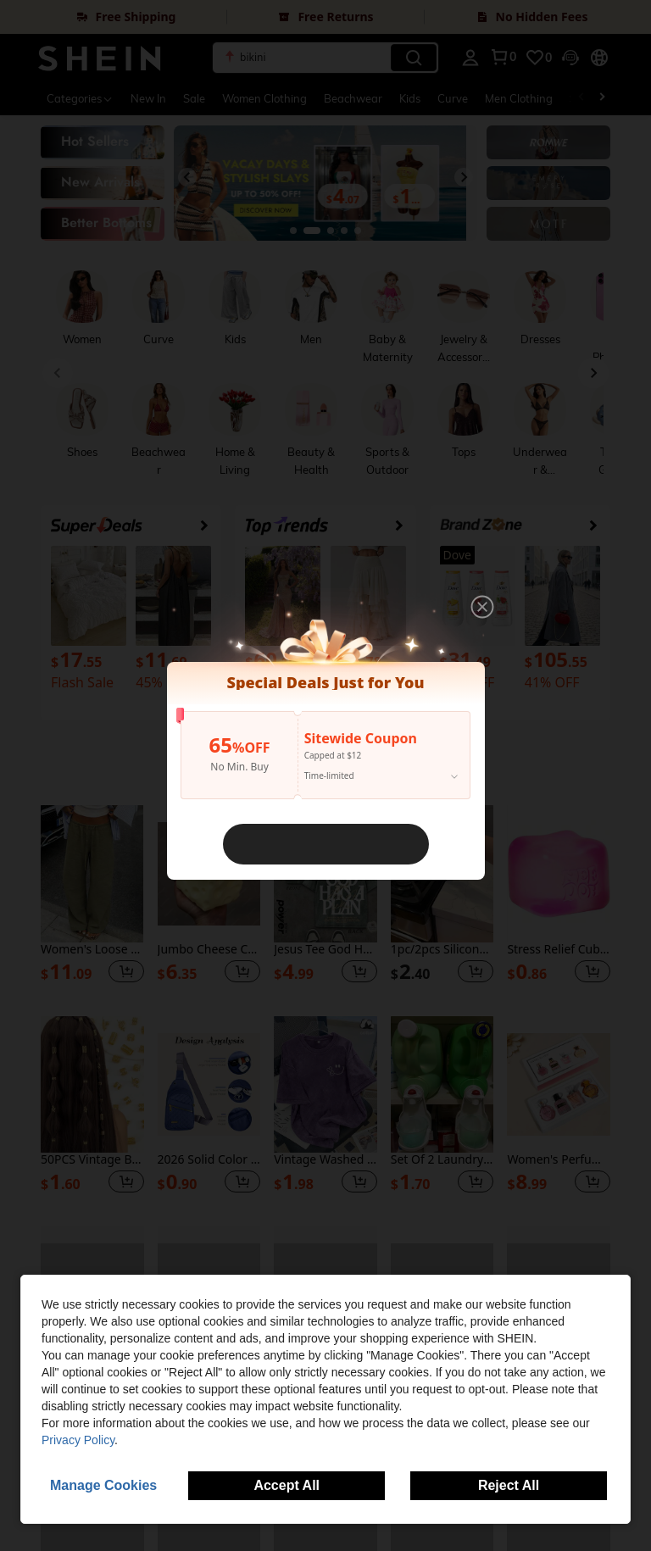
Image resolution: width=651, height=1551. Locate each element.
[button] (482, 607)
